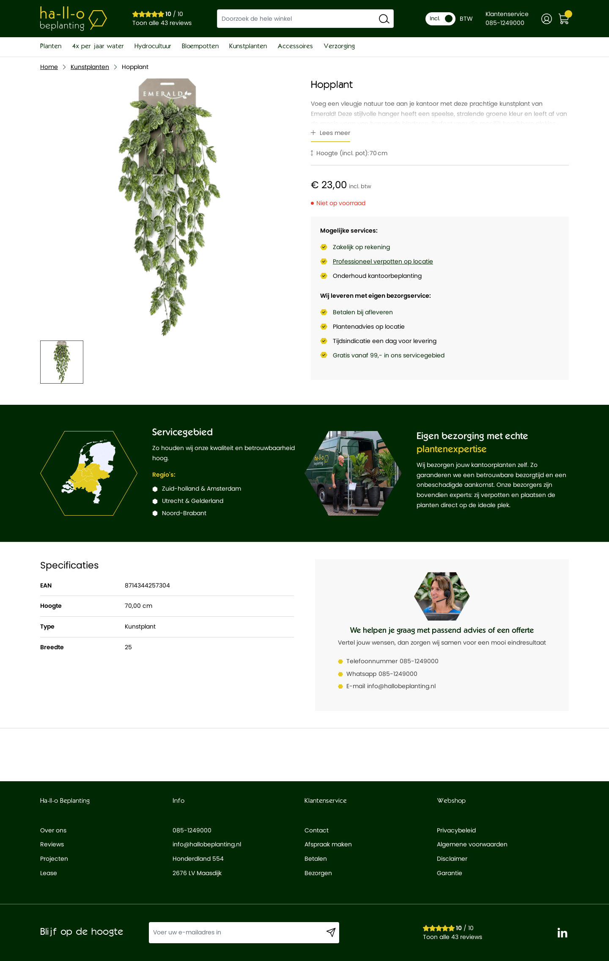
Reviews (52, 844)
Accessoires (295, 46)
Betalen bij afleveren (363, 312)
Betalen (315, 858)
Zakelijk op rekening (361, 247)
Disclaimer (452, 858)
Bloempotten (200, 46)
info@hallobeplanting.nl (401, 686)
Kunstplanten (248, 46)
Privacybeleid (456, 830)
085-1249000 (419, 661)
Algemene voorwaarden (472, 844)
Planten (50, 46)
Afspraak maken (328, 844)
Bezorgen (318, 873)
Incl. (441, 18)
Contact (316, 830)
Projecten (54, 858)
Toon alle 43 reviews (162, 23)
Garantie (449, 873)
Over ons (53, 830)
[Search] (384, 18)
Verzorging (339, 46)
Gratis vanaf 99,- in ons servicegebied (388, 355)
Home (49, 67)
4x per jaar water (98, 46)
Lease (48, 873)
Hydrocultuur (152, 46)
